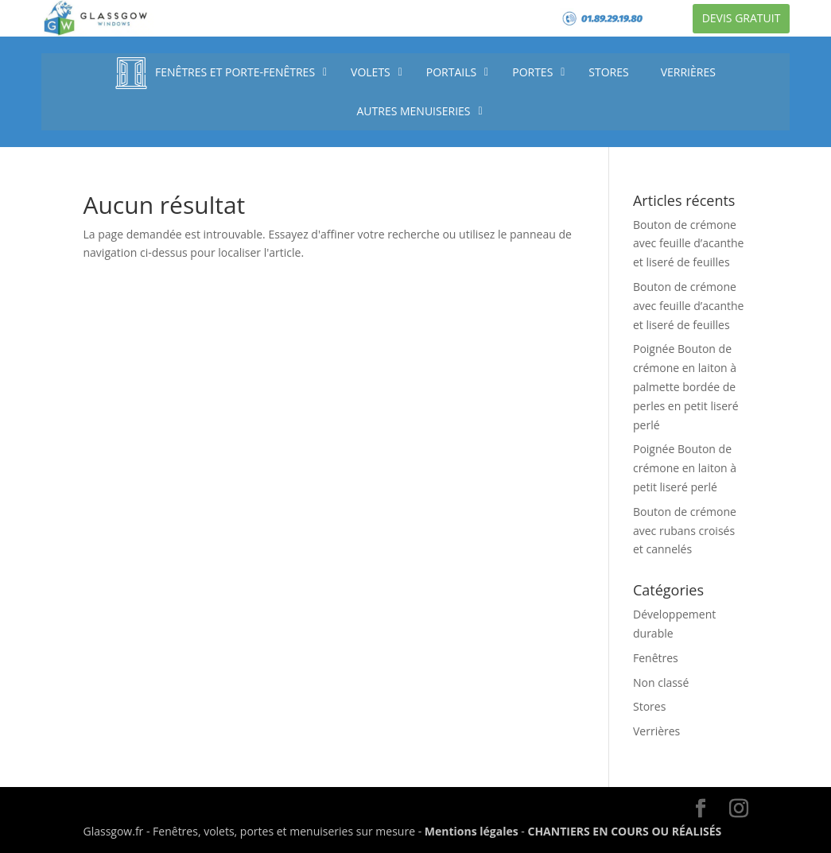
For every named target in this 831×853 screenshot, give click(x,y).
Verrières (656, 731)
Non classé (661, 682)
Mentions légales (471, 831)
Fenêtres (655, 657)
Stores (649, 706)
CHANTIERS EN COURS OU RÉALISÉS (624, 831)
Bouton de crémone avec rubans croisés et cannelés (684, 530)
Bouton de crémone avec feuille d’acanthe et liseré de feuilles (688, 243)
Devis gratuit (741, 17)
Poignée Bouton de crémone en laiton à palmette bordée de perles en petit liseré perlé (686, 386)
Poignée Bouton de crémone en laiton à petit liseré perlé (684, 467)
